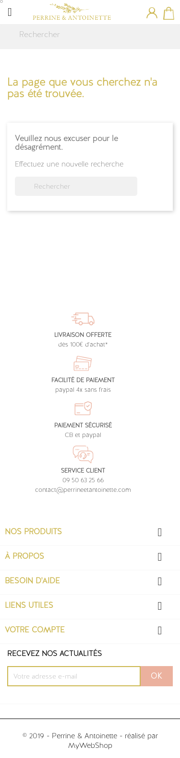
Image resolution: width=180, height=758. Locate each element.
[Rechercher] (90, 34)
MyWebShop (90, 745)
